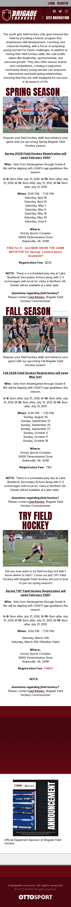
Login (51, 3)
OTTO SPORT (25, 889)
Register (62, 3)
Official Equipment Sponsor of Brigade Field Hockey (32, 841)
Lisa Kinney (36, 297)
